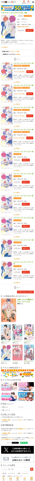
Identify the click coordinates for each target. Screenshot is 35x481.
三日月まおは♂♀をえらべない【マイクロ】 (17, 341)
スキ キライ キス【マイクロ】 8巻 (23, 218)
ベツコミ (24, 21)
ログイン (28, 2)
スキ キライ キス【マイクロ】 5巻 (23, 151)
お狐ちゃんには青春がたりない (6, 341)
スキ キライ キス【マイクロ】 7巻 (23, 196)
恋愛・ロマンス (6, 410)
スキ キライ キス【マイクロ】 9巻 (23, 240)
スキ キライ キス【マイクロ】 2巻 (23, 85)
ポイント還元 (28, 15)
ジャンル (25, 473)
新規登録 (24, 2)
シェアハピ (15, 361)
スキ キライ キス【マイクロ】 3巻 (23, 107)
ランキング (12, 473)
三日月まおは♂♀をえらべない (29, 341)
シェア (9, 442)
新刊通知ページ (22, 428)
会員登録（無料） (6, 420)
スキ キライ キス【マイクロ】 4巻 (23, 129)
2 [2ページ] (17, 59)
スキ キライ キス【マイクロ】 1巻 (23, 63)
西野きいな (25, 19)
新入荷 (4, 473)
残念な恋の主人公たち (29, 361)
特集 (19, 473)
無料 (4, 476)
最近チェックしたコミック (15, 476)
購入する (30, 71)
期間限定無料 (18, 65)
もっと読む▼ (4, 47)
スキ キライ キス (5, 361)
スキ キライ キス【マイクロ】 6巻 (23, 173)
